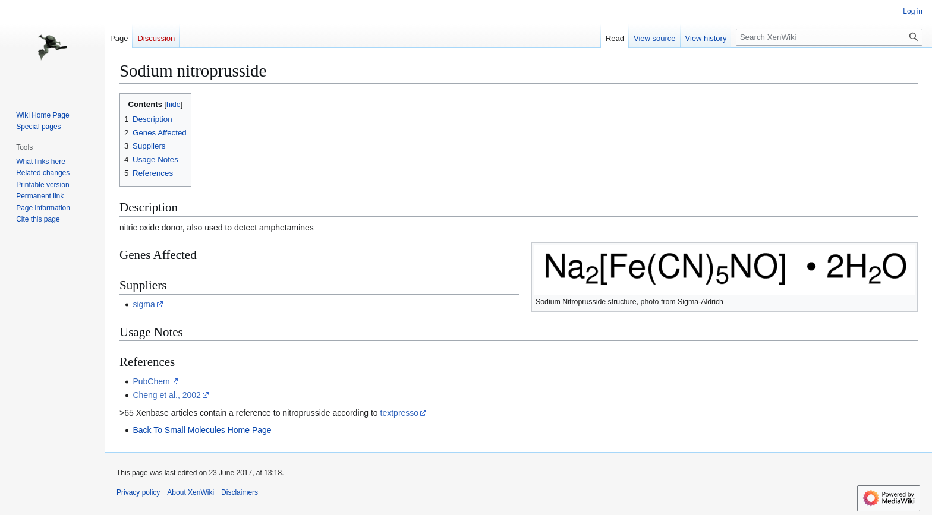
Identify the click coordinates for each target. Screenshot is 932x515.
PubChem (151, 381)
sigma (144, 304)
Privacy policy (138, 492)
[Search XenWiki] (829, 37)
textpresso (399, 413)
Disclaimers (239, 492)
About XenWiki (190, 492)
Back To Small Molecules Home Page (202, 430)
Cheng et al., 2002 (166, 395)
